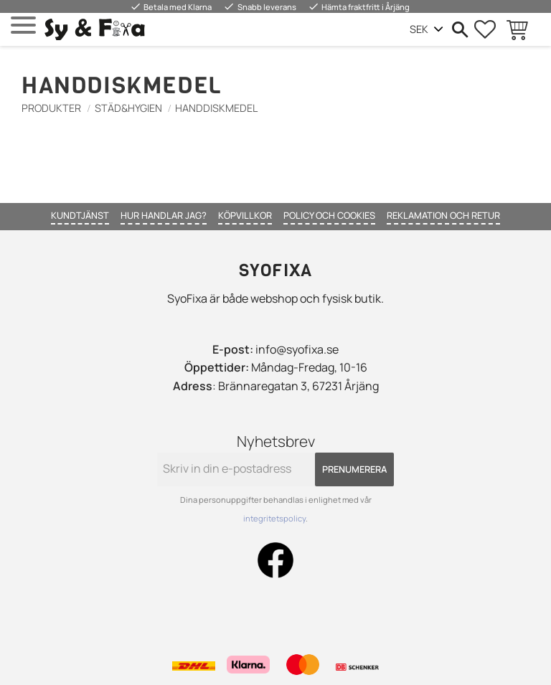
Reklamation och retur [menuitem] (443, 215)
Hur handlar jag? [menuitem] (164, 215)
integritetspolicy (274, 518)
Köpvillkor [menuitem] (245, 215)
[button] (23, 25)
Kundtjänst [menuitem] (80, 215)
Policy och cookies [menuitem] (329, 215)
